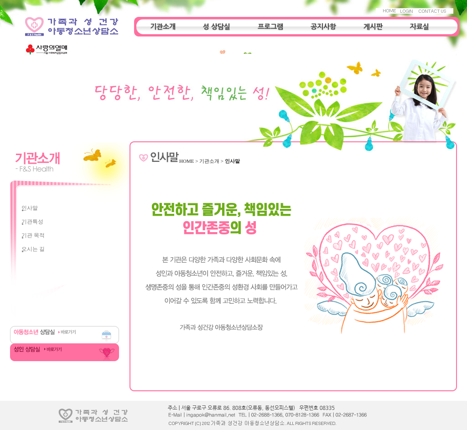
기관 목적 (33, 235)
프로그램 (270, 26)
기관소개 (163, 26)
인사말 (29, 208)
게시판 (373, 26)
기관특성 (32, 221)
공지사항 (323, 26)
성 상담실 (216, 26)
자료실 (419, 26)
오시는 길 (33, 249)
